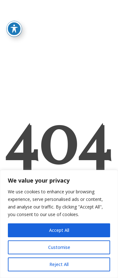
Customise (59, 247)
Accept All (59, 230)
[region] (59, 224)
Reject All (59, 264)
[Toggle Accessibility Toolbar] (14, 19)
